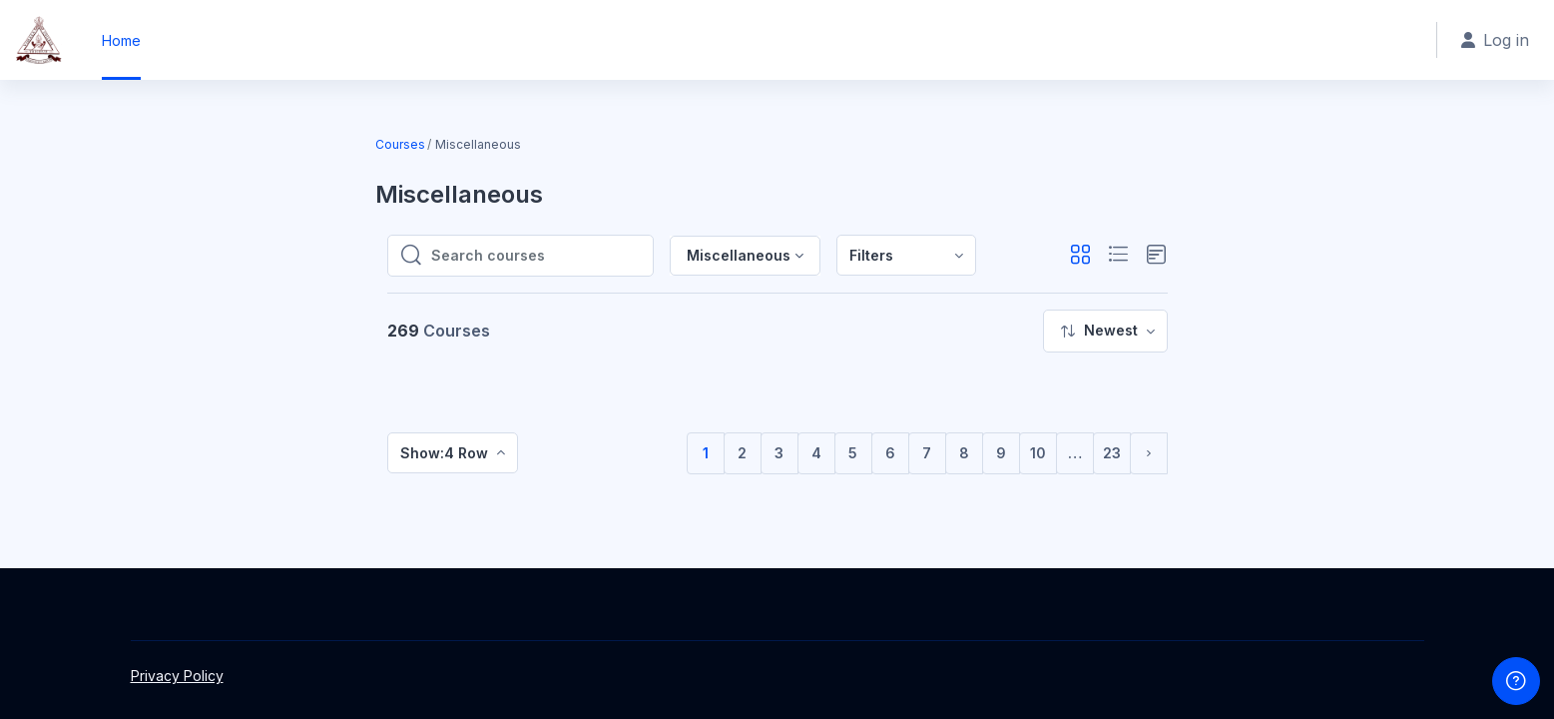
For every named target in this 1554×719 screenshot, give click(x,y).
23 (1112, 452)
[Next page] (1149, 453)
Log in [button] (1495, 40)
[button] (1080, 255)
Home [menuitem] (121, 40)
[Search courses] (536, 256)
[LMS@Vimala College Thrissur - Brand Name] (39, 40)
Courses (400, 144)
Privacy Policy (177, 675)
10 (1038, 452)
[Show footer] (1516, 681)
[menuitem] (906, 255)
